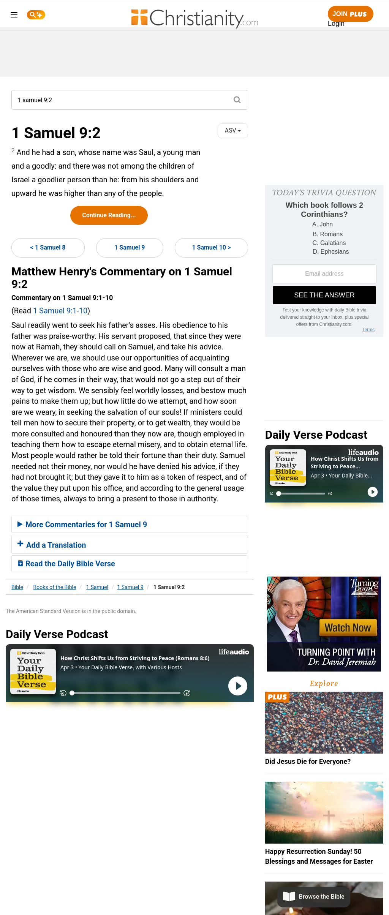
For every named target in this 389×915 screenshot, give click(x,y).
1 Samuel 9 (129, 247)
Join (350, 14)
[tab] (130, 524)
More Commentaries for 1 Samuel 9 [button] (82, 524)
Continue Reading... (109, 215)
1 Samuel (97, 587)
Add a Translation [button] (51, 545)
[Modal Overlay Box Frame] (324, 261)
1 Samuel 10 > (211, 247)
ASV (233, 130)
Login (336, 23)
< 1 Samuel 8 (48, 247)
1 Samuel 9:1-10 (60, 310)
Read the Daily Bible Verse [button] (66, 563)
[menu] (14, 16)
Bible (17, 587)
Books (54, 587)
